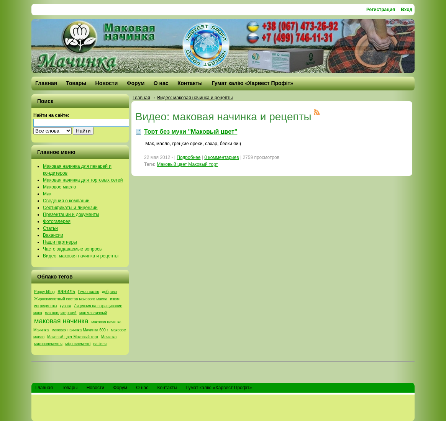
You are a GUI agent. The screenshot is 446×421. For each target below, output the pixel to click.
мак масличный (93, 313)
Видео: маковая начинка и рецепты (195, 97)
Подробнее (188, 157)
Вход (406, 9)
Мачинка (108, 337)
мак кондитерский (61, 313)
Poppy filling (44, 292)
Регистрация (380, 9)
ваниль (66, 291)
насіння (100, 344)
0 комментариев (221, 157)
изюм (114, 299)
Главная (141, 97)
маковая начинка (61, 321)
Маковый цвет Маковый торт (72, 337)
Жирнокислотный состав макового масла (70, 299)
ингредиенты (45, 306)
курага (65, 306)
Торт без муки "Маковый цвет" (190, 131)
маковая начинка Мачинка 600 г (80, 330)
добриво (109, 292)
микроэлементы (48, 344)
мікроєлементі (77, 344)
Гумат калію (88, 292)
